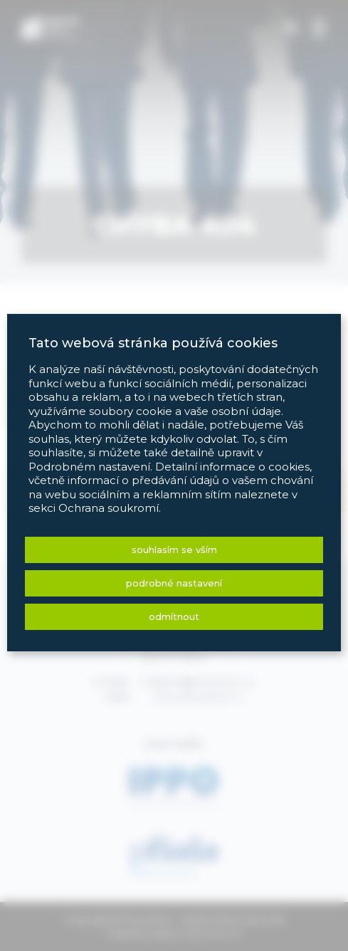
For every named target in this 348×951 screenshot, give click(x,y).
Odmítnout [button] (174, 616)
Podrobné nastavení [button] (174, 583)
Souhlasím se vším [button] (174, 549)
